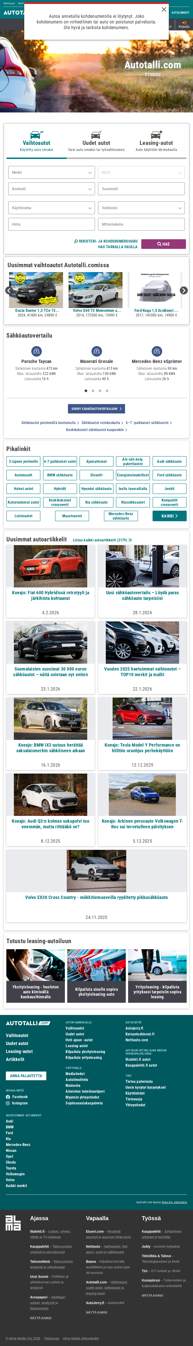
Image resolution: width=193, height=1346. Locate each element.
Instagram (20, 1103)
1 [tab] (85, 391)
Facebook (20, 1097)
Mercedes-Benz (18, 1144)
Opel (9, 1156)
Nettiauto (9, 3)
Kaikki (169, 515)
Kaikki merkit (16, 1186)
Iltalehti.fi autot (138, 1059)
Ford (9, 1133)
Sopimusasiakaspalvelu (84, 1103)
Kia (8, 1139)
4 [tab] (107, 391)
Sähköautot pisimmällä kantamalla (50, 422)
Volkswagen (15, 1174)
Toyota (11, 1168)
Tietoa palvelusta (139, 1081)
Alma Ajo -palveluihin (174, 1202)
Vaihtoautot (17, 1035)
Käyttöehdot (135, 1093)
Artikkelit (15, 1059)
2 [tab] (93, 391)
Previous (9, 290)
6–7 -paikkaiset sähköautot (148, 422)
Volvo (10, 1180)
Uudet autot (17, 1043)
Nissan (11, 1150)
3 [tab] (100, 391)
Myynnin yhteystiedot (82, 1097)
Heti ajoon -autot (79, 1040)
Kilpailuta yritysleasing (84, 1057)
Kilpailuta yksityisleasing (85, 1051)
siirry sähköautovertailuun (96, 409)
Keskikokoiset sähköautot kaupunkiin (96, 430)
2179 (122, 540)
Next (184, 290)
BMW (10, 1127)
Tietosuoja (134, 1099)
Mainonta (73, 1085)
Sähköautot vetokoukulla (102, 422)
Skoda (11, 1162)
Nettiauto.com (137, 1040)
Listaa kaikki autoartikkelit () (102, 540)
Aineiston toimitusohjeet (85, 1091)
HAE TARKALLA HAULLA (118, 247)
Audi (9, 1121)
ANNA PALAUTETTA (26, 1076)
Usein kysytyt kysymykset (146, 1087)
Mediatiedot (75, 1074)
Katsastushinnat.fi (140, 1034)
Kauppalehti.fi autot (141, 1065)
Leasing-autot (19, 1051)
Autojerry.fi (134, 1028)
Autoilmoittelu (77, 1079)
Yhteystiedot (136, 1105)
